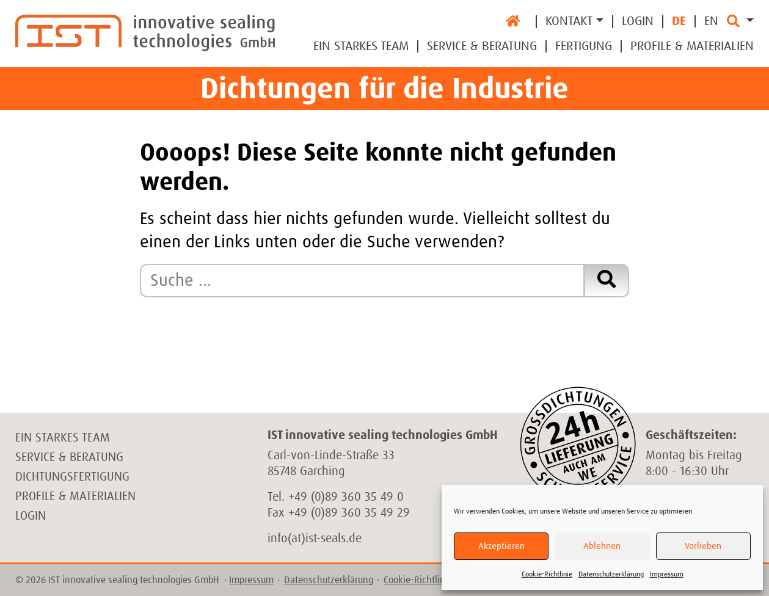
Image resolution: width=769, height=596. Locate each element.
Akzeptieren (501, 546)
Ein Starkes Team (361, 46)
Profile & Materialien (692, 46)
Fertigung (583, 46)
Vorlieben (703, 546)
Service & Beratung (482, 46)
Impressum (666, 574)
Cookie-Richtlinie (547, 574)
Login (638, 21)
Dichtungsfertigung (72, 477)
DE (679, 21)
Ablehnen (602, 546)
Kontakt (568, 21)
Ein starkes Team (62, 438)
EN (711, 21)
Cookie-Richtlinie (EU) (427, 580)
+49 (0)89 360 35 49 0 (346, 497)
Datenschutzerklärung (611, 574)
